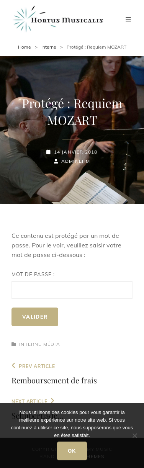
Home (24, 47)
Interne (48, 47)
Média (51, 344)
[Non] (134, 435)
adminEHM (75, 161)
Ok (72, 451)
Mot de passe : (72, 285)
